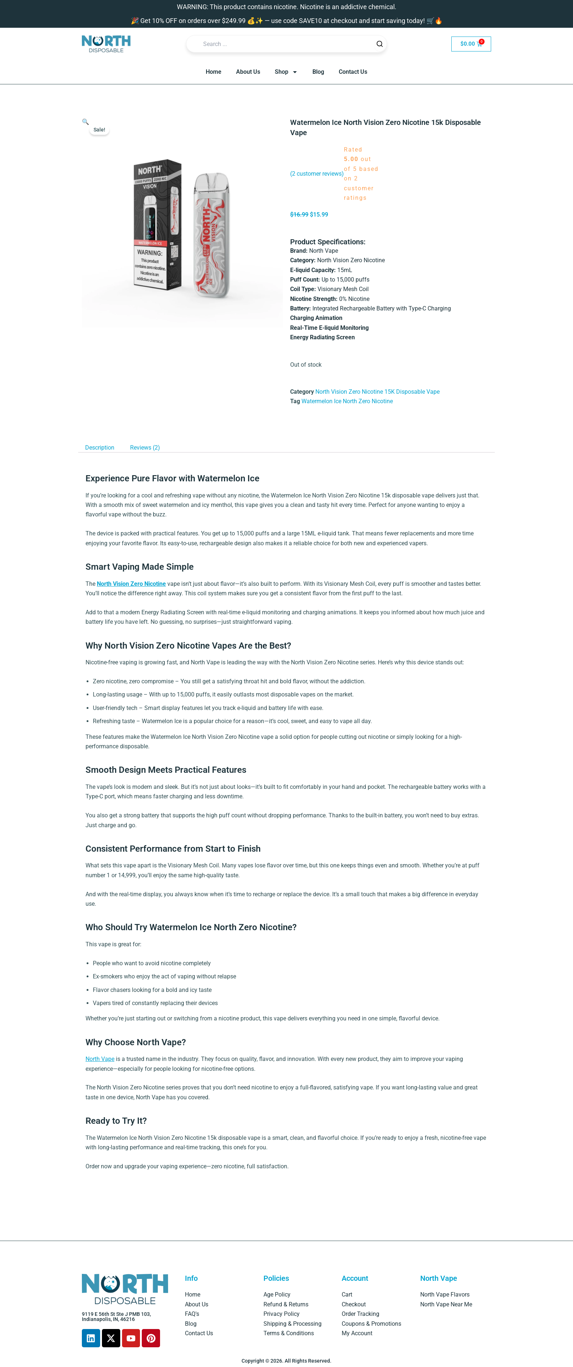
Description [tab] (99, 447)
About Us (248, 71)
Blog (318, 71)
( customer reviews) (317, 173)
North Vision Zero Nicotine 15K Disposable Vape (377, 391)
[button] (85, 121)
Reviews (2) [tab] (145, 447)
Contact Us (353, 71)
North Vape (100, 1058)
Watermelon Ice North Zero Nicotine (347, 401)
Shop (286, 72)
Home (213, 71)
